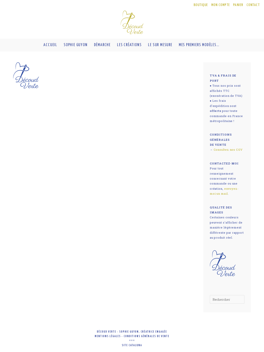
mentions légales (108, 336)
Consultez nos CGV (228, 150)
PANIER (238, 5)
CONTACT (253, 5)
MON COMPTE (220, 5)
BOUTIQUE (201, 5)
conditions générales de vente (146, 336)
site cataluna (132, 345)
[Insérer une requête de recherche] (227, 299)
